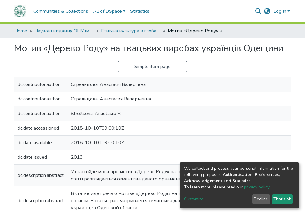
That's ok (282, 199)
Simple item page (152, 66)
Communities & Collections (60, 11)
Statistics (140, 11)
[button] (267, 11)
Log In (279, 11)
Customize (193, 199)
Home (20, 31)
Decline (261, 199)
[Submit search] (258, 11)
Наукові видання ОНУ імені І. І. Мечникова (64, 31)
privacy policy (256, 187)
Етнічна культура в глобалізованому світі (131, 31)
